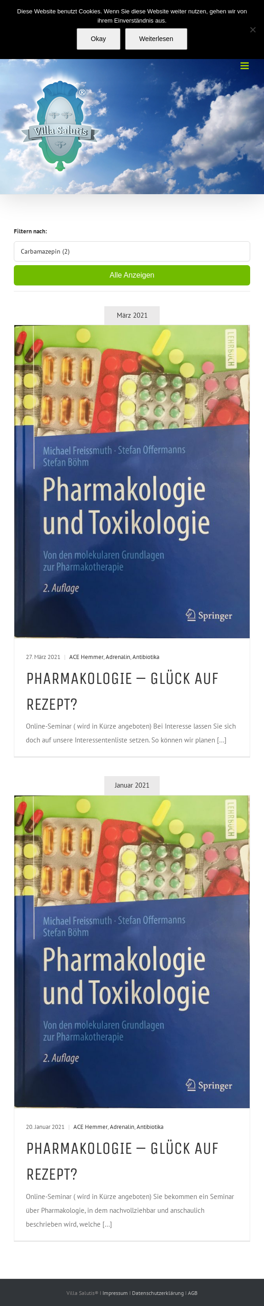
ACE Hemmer (86, 657)
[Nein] (252, 29)
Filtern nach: (30, 231)
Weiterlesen (156, 38)
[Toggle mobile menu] (245, 66)
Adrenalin (118, 657)
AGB (193, 1292)
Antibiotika (145, 657)
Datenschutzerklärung (158, 1292)
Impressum (115, 1292)
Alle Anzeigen (132, 275)
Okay (98, 38)
